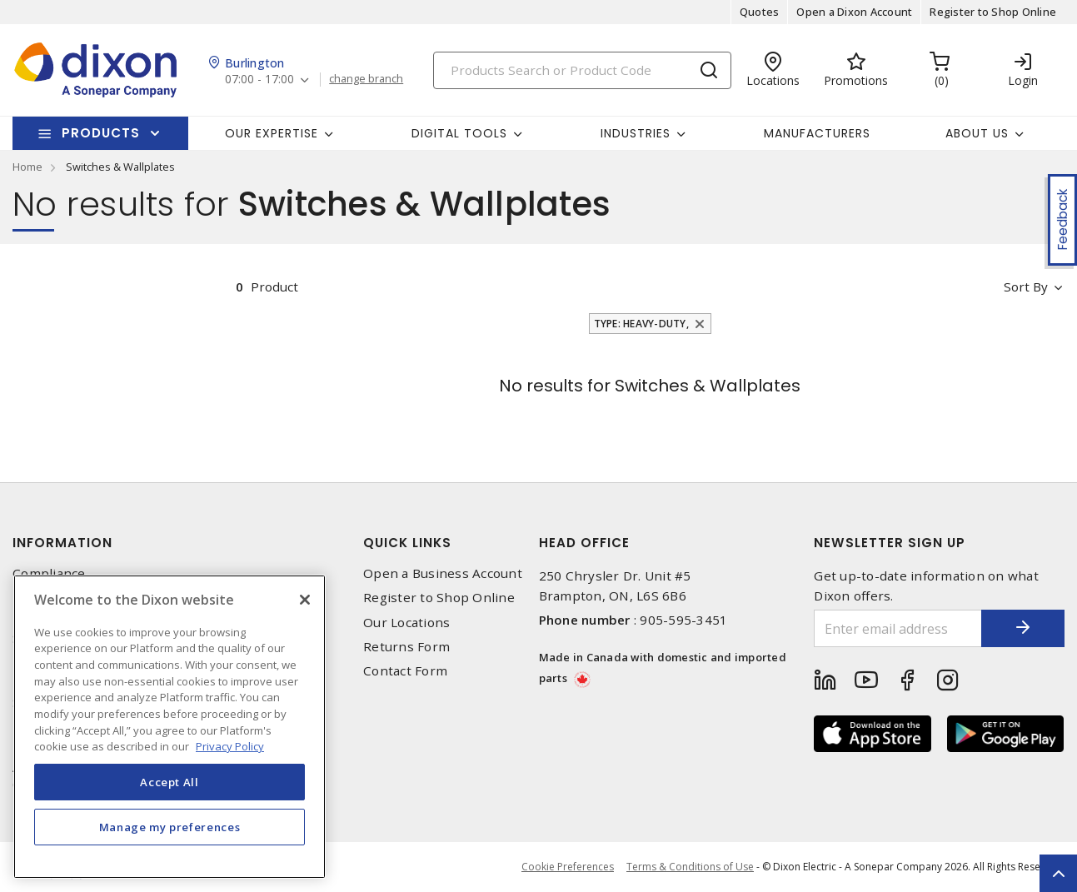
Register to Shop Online (993, 11)
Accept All (169, 782)
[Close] (305, 599)
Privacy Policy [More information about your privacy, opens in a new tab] (230, 746)
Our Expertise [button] (271, 133)
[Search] (582, 70)
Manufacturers (817, 133)
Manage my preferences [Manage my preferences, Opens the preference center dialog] (170, 827)
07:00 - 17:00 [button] (259, 79)
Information (62, 542)
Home (27, 166)
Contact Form (405, 671)
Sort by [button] (1026, 286)
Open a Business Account (442, 573)
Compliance (49, 573)
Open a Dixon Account (854, 11)
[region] (169, 727)
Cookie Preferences (567, 867)
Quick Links (407, 542)
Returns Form (406, 647)
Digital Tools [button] (459, 133)
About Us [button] (977, 133)
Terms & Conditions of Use (690, 867)
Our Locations (406, 622)
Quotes (760, 11)
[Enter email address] (898, 628)
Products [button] (101, 133)
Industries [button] (636, 133)
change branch (366, 79)
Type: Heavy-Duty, (641, 323)
